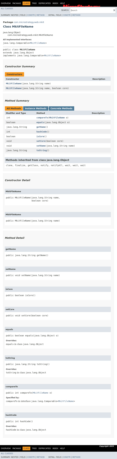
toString (41, 150)
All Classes (7, 8)
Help (62, 3)
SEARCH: (65, 10)
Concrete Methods (62, 108)
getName (40, 127)
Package (16, 3)
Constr (31, 15)
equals (40, 122)
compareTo (42, 117)
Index (55, 3)
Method (41, 15)
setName (40, 146)
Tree (34, 3)
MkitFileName (37, 43)
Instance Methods (35, 108)
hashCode (41, 131)
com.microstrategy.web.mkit (29, 22)
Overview (6, 3)
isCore (40, 136)
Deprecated (45, 3)
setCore (40, 141)
